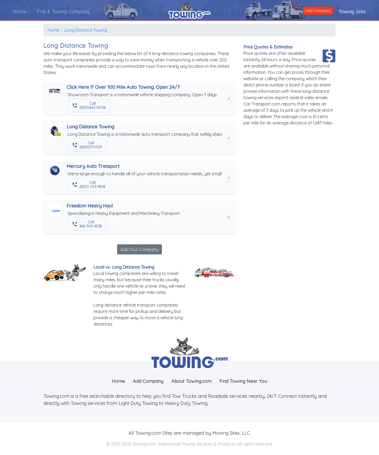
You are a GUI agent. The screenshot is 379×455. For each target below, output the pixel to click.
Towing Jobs (352, 11)
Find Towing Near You (243, 381)
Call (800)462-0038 (89, 105)
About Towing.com (191, 381)
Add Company (318, 10)
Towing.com (147, 433)
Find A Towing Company (63, 11)
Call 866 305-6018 (87, 224)
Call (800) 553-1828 (88, 184)
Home (19, 11)
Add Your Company (139, 249)
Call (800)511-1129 (87, 145)
